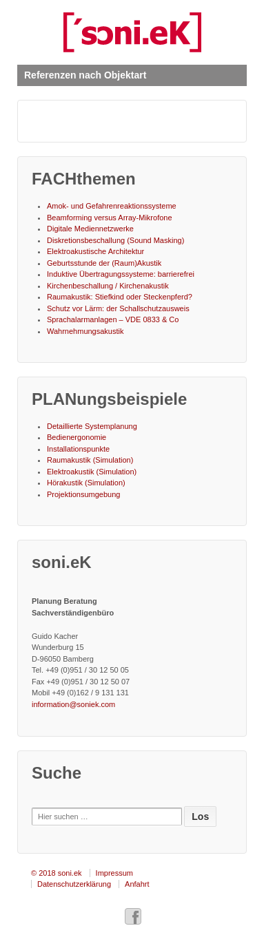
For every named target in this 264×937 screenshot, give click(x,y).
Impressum (114, 873)
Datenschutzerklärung (74, 884)
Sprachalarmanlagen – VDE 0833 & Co (113, 319)
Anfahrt (137, 884)
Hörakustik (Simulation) (86, 482)
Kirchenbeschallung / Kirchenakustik (108, 286)
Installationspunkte (78, 449)
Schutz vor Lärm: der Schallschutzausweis (118, 308)
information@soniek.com (73, 704)
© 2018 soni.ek (56, 873)
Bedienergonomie (76, 437)
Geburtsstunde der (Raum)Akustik (104, 263)
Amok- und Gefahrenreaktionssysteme (111, 206)
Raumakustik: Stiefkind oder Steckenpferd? (119, 297)
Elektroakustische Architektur (95, 251)
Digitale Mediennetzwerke (90, 228)
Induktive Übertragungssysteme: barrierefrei (120, 274)
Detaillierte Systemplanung (92, 426)
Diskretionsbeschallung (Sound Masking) (115, 240)
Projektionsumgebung (83, 494)
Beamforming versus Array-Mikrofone (109, 217)
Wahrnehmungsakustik (85, 331)
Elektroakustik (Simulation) (91, 471)
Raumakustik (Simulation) (90, 460)
